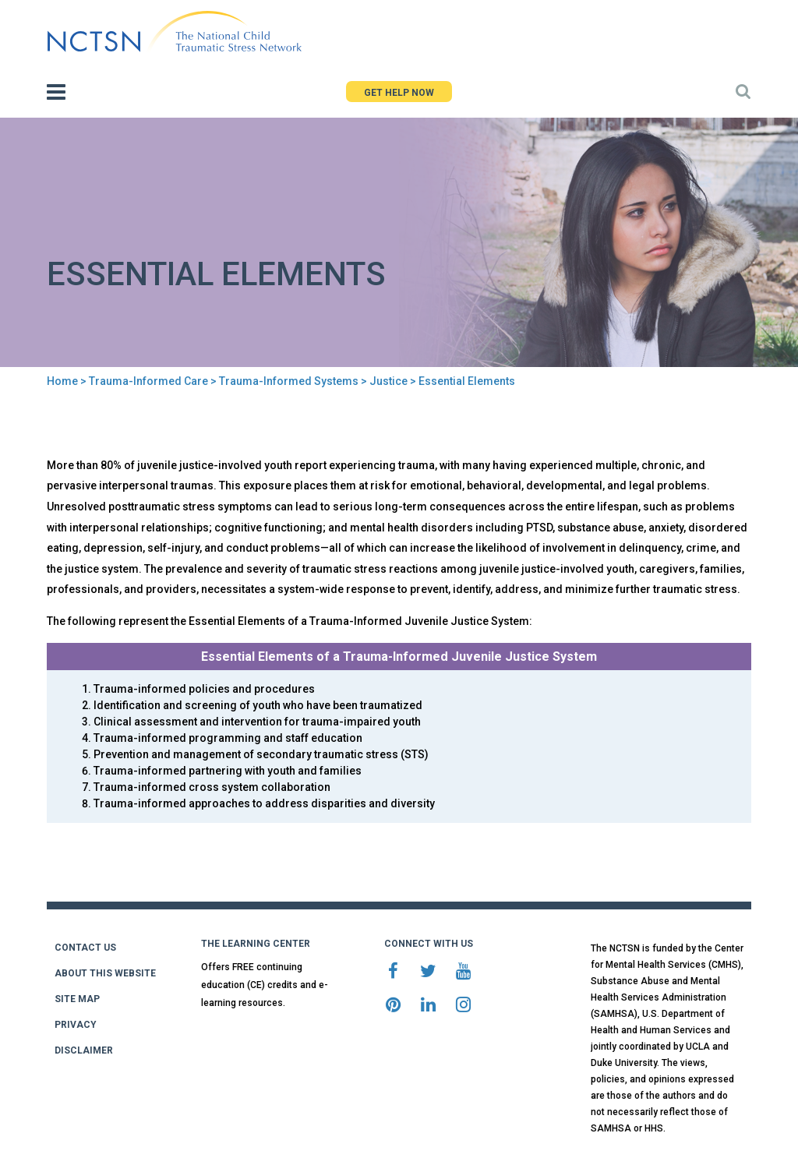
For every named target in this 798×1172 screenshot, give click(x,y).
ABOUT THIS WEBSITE (105, 973)
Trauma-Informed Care (148, 381)
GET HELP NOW (399, 92)
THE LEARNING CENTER (255, 943)
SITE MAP (77, 999)
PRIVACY (76, 1024)
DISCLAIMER (84, 1050)
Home (62, 381)
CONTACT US (85, 947)
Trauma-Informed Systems (288, 381)
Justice (388, 381)
